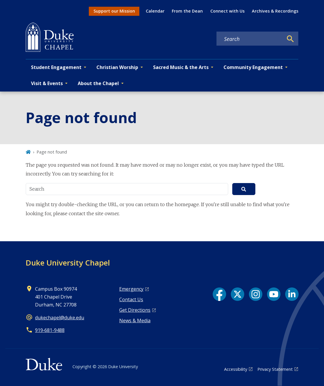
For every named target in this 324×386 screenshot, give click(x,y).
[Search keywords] (250, 38)
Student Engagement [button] (56, 67)
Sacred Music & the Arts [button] (181, 67)
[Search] (290, 38)
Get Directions (134, 310)
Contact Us (131, 299)
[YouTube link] (273, 294)
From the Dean (187, 11)
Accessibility (235, 369)
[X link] (237, 294)
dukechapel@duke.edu (59, 317)
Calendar (155, 11)
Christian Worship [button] (117, 67)
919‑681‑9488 (50, 330)
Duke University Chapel (68, 262)
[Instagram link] (255, 294)
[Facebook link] (219, 294)
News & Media (134, 320)
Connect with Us (227, 11)
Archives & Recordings (275, 11)
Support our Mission (114, 11)
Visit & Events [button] (47, 83)
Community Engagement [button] (253, 67)
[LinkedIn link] (292, 294)
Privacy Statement (275, 369)
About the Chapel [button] (98, 83)
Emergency (131, 289)
